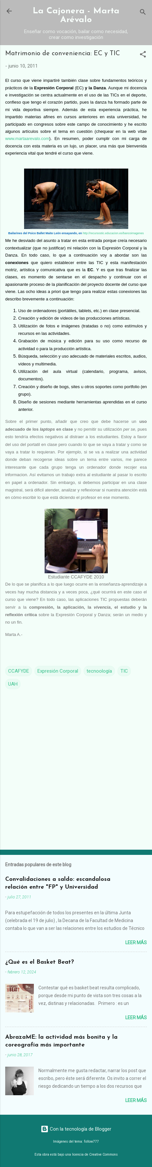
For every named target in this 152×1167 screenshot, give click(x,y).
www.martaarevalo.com (27, 138)
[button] (143, 55)
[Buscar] (143, 13)
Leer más (136, 942)
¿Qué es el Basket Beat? (39, 962)
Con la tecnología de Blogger (76, 1129)
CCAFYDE (18, 671)
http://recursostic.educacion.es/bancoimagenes (113, 233)
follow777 (91, 1141)
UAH (13, 684)
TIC (124, 671)
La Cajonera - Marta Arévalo (76, 15)
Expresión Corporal (57, 671)
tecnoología (99, 671)
